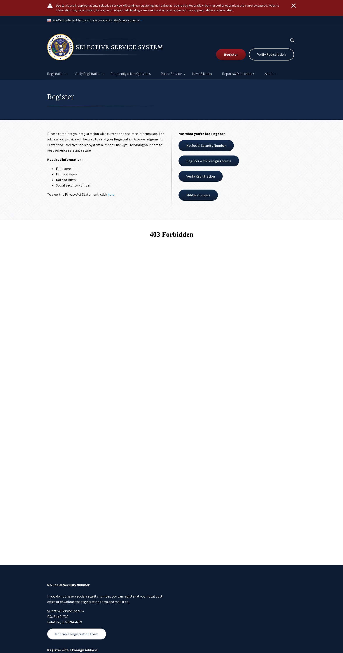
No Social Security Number (206, 145)
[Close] (293, 5)
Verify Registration (271, 54)
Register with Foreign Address (208, 161)
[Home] (109, 47)
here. (111, 194)
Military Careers (198, 195)
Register (231, 54)
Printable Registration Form (76, 634)
